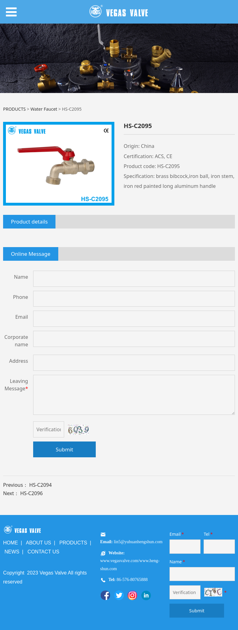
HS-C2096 (31, 493)
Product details (29, 221)
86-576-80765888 (132, 579)
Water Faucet (43, 109)
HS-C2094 (40, 484)
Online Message (30, 253)
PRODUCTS (14, 109)
